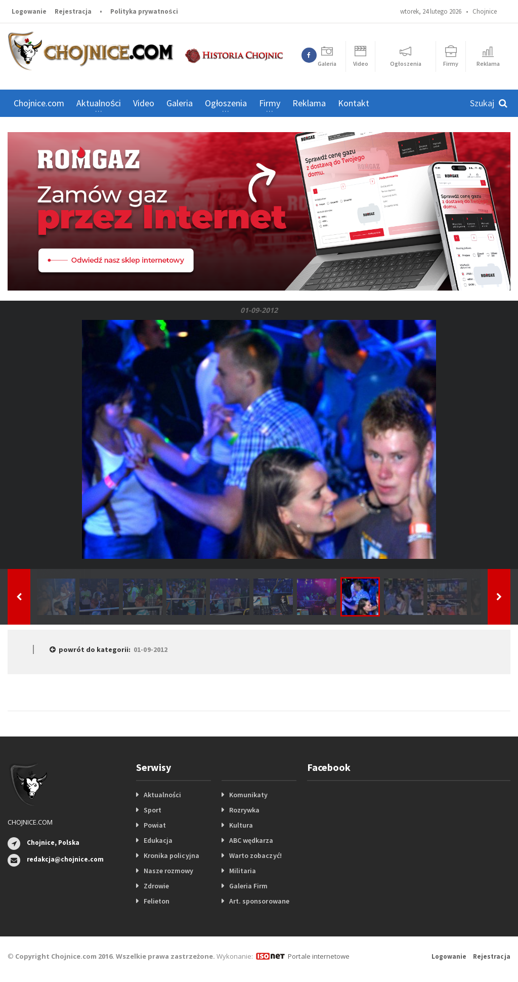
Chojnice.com (39, 103)
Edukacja (158, 840)
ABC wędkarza (251, 840)
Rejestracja (73, 11)
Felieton (156, 901)
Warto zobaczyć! (255, 855)
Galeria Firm (248, 885)
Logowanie (29, 11)
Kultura (241, 825)
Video (143, 103)
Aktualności (162, 794)
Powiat (155, 825)
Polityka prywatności (144, 11)
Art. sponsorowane (259, 901)
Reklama (309, 103)
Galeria (179, 103)
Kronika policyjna (171, 855)
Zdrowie (156, 885)
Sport (152, 809)
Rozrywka (244, 809)
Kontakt (353, 103)
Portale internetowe (318, 956)
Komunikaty (248, 794)
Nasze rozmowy (168, 870)
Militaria (242, 870)
